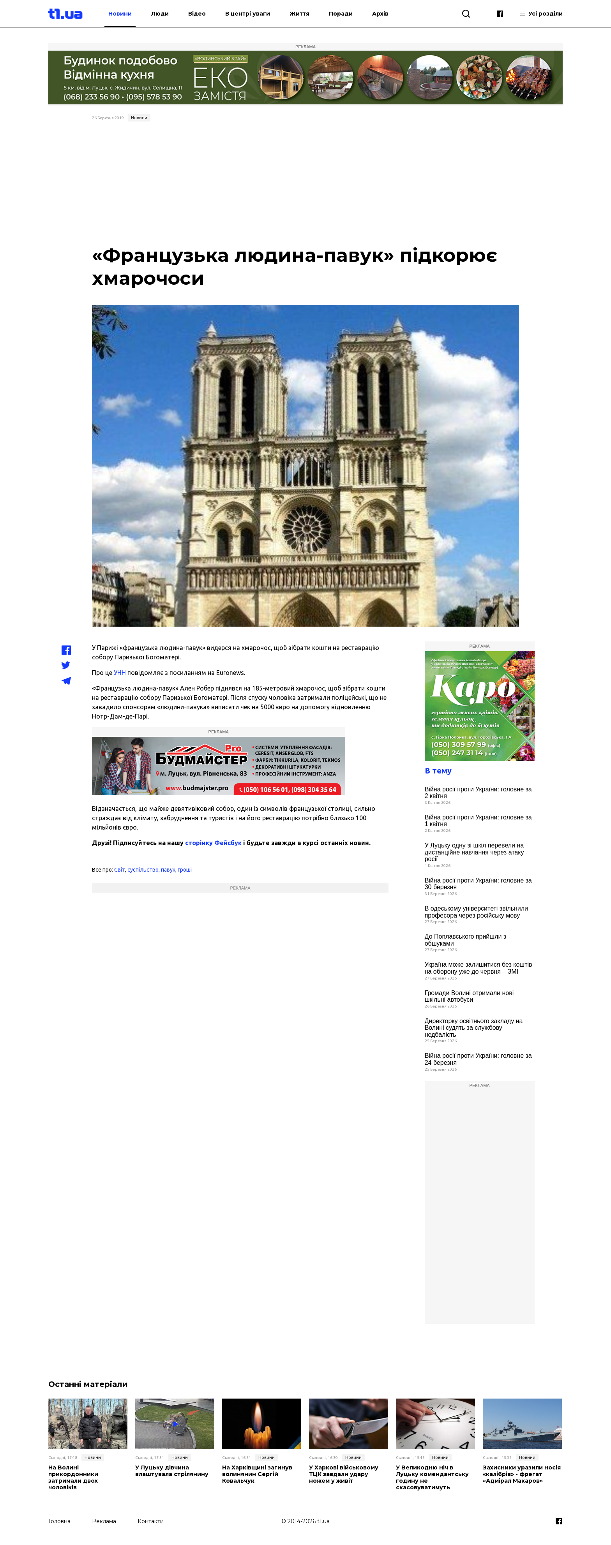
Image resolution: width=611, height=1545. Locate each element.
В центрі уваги (252, 13)
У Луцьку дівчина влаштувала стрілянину (171, 1471)
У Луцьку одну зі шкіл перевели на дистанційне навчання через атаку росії (474, 852)
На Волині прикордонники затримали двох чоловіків (87, 1474)
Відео (201, 13)
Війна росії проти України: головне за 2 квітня (478, 793)
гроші (185, 870)
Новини (124, 13)
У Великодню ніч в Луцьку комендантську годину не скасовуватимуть (432, 1477)
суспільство (143, 870)
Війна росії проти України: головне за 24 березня (478, 1059)
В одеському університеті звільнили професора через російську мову (476, 912)
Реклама (104, 1520)
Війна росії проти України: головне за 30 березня (478, 884)
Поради (345, 13)
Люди (164, 13)
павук (168, 870)
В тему (438, 770)
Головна (59, 1520)
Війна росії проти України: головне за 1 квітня (478, 821)
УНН (120, 672)
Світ (119, 870)
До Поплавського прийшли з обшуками (466, 940)
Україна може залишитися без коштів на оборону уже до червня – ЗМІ (478, 968)
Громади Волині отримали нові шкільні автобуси (469, 996)
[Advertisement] (305, 183)
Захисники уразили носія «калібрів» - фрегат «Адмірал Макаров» (522, 1474)
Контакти (151, 1520)
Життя (304, 13)
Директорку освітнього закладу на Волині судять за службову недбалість (474, 1028)
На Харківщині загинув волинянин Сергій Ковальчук (257, 1474)
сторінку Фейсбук (213, 842)
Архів (385, 13)
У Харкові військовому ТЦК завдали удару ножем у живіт (343, 1474)
